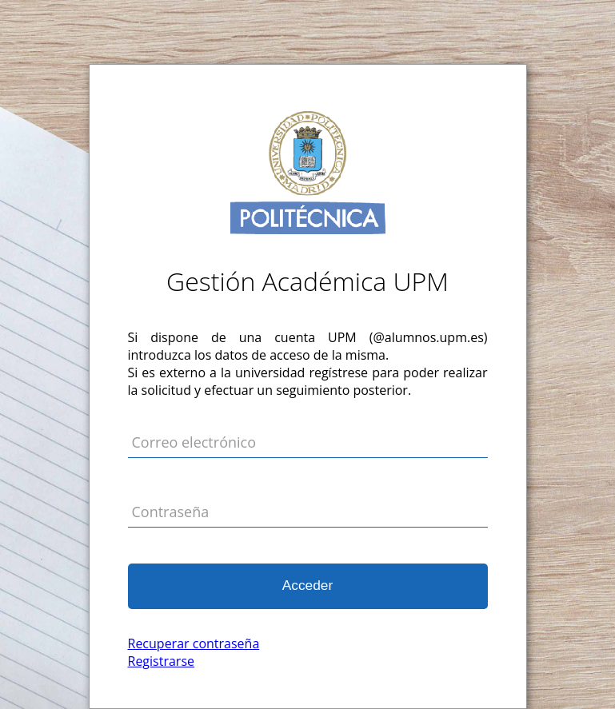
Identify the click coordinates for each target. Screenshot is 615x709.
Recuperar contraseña (194, 643)
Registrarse (161, 661)
